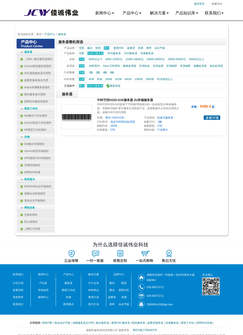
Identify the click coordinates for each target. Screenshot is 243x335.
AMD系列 (94, 65)
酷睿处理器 (129, 65)
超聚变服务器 (155, 322)
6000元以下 (96, 59)
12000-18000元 (134, 59)
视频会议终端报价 (33, 193)
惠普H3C (119, 48)
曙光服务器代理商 (33, 94)
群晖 (149, 48)
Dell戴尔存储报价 (33, 143)
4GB (91, 79)
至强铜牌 (185, 65)
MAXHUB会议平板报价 (36, 186)
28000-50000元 (177, 59)
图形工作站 (31, 108)
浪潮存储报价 (30, 165)
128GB (138, 79)
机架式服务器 (95, 85)
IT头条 (43, 283)
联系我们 (18, 304)
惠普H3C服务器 (121, 322)
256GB (150, 79)
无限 (81, 48)
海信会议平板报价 (33, 200)
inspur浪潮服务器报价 (35, 87)
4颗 (105, 72)
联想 (98, 48)
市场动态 (43, 290)
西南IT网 (47, 322)
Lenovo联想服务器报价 (36, 66)
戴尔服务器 (103, 322)
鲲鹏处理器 (200, 65)
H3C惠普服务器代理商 (36, 73)
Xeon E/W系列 (111, 65)
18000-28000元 (155, 59)
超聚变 (131, 48)
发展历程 (18, 290)
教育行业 (93, 297)
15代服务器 (130, 53)
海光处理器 (216, 65)
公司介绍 (18, 283)
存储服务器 (147, 53)
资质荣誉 (18, 297)
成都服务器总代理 (83, 322)
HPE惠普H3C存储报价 (36, 158)
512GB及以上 (165, 79)
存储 (27, 136)
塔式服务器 (114, 53)
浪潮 (140, 48)
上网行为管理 (30, 228)
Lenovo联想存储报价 (35, 151)
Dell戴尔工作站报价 (34, 115)
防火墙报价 (29, 221)
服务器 (62, 34)
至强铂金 (144, 65)
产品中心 (50, 34)
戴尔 (90, 48)
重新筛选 (112, 85)
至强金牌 (158, 65)
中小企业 (93, 283)
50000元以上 (196, 59)
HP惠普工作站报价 (33, 129)
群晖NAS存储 (30, 172)
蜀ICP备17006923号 (145, 330)
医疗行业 (93, 304)
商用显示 (29, 179)
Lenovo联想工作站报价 (36, 122)
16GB (108, 79)
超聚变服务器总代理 (34, 80)
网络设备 (29, 207)
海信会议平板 (62, 322)
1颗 (91, 72)
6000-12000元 (114, 59)
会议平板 (159, 48)
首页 (39, 34)
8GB (99, 79)
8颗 (112, 72)
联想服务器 (139, 322)
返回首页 (199, 3)
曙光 (81, 85)
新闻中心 (43, 297)
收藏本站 (217, 3)
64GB (128, 79)
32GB (118, 79)
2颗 (98, 72)
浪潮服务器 (172, 322)
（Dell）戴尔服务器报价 (37, 59)
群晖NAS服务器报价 (34, 101)
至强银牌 (171, 65)
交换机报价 (29, 214)
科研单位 (93, 290)
